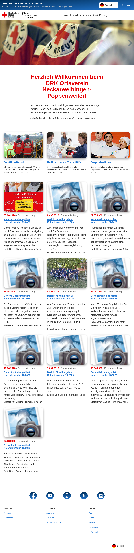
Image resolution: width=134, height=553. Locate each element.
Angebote (77, 15)
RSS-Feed (93, 532)
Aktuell (67, 15)
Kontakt (92, 518)
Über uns (87, 15)
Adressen (93, 513)
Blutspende (8, 518)
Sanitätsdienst (14, 162)
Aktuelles (50, 518)
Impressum (93, 527)
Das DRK (97, 15)
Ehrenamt (8, 513)
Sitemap (92, 523)
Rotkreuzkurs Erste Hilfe (64, 162)
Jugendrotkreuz (102, 162)
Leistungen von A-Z (54, 523)
